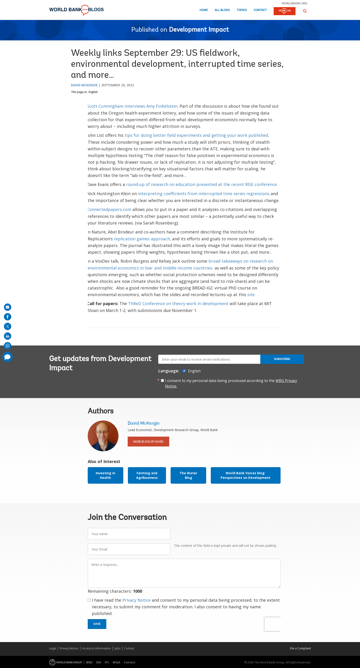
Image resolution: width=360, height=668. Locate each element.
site (251, 294)
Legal (52, 648)
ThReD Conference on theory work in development (178, 303)
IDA (98, 662)
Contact (260, 10)
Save (97, 624)
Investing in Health (105, 475)
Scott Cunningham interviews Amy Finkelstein (132, 106)
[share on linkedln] (7, 336)
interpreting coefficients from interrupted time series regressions (204, 193)
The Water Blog (188, 475)
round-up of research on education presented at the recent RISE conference (201, 184)
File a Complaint (300, 648)
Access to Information (96, 648)
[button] (305, 11)
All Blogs (222, 10)
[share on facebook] (7, 316)
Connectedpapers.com (109, 209)
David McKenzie (84, 85)
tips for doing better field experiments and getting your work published (196, 135)
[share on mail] (7, 307)
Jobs (117, 648)
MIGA (116, 662)
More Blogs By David (148, 441)
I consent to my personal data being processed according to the (231, 383)
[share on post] (7, 326)
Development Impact (199, 30)
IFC (107, 662)
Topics (242, 10)
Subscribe (282, 359)
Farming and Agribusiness (147, 475)
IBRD (89, 662)
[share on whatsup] (7, 345)
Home (204, 10)
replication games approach (142, 238)
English (93, 92)
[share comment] (7, 357)
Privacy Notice (136, 600)
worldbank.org (294, 3)
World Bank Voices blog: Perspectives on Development (245, 475)
